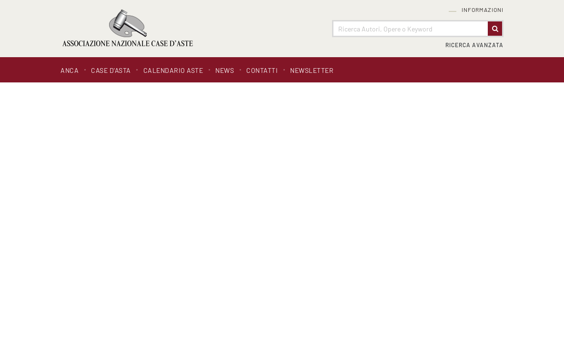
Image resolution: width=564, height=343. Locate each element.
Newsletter (311, 70)
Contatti (262, 70)
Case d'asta (111, 70)
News (224, 70)
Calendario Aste (173, 70)
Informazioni (483, 9)
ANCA (69, 70)
